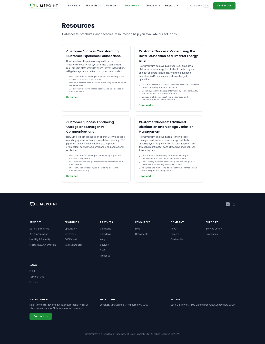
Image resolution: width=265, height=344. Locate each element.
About (174, 228)
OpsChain (71, 228)
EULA (32, 271)
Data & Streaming (39, 228)
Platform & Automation (43, 245)
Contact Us (224, 5)
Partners (113, 5)
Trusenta (105, 255)
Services (75, 5)
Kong (102, 239)
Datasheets (141, 234)
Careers (175, 234)
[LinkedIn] (228, 204)
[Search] (199, 6)
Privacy (34, 282)
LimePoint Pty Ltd (140, 334)
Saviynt (104, 245)
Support (171, 5)
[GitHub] (234, 204)
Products (93, 5)
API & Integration (39, 234)
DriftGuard (71, 239)
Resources (133, 5)
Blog (137, 228)
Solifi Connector (73, 245)
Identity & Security (40, 239)
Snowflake (105, 234)
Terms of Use (37, 276)
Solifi (102, 250)
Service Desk (214, 228)
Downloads (213, 234)
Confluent (105, 228)
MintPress (70, 234)
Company (152, 5)
